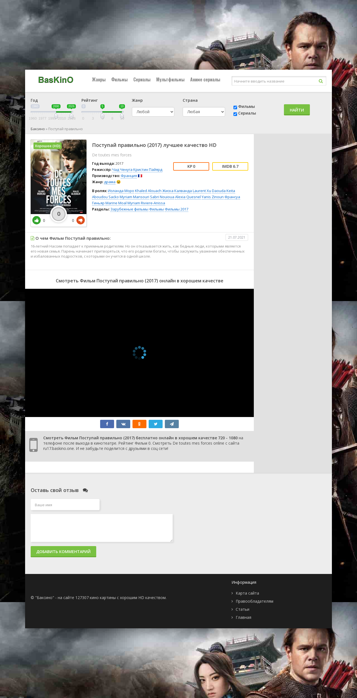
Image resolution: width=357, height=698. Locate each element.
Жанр (137, 100)
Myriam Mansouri (134, 196)
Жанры (99, 79)
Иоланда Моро (121, 190)
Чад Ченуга (122, 169)
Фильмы (119, 79)
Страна (190, 100)
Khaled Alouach (148, 190)
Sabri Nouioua (162, 196)
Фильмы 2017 (176, 209)
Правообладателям (254, 601)
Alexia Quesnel (188, 196)
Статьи (242, 609)
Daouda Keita (223, 190)
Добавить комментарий (63, 551)
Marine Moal (116, 202)
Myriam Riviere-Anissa (146, 202)
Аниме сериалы (205, 79)
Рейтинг (89, 100)
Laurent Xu (202, 190)
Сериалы (142, 79)
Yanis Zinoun (213, 196)
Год (34, 100)
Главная (243, 617)
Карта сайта (247, 593)
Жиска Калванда (177, 190)
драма (109, 181)
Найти (297, 110)
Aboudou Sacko (105, 196)
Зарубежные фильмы (129, 209)
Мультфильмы (170, 79)
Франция (129, 175)
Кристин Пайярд (147, 169)
